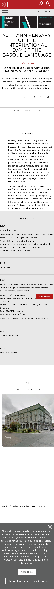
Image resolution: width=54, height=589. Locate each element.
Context (15, 111)
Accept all (27, 571)
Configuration (41, 581)
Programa (27, 111)
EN (49, 12)
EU (39, 12)
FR (46, 12)
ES (42, 12)
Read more (25, 560)
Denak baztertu (18, 581)
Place (39, 111)
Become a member (44, 296)
